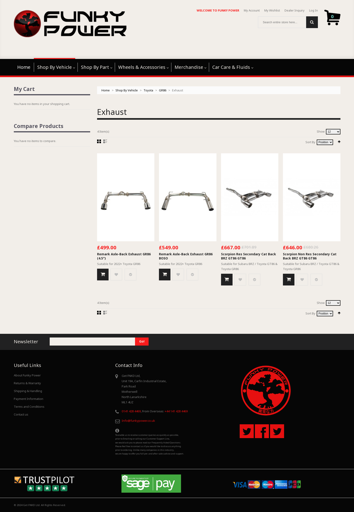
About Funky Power (27, 375)
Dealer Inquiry (295, 10)
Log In (313, 10)
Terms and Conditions (29, 406)
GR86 (162, 90)
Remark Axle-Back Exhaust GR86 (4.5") (124, 256)
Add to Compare (130, 274)
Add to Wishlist (116, 274)
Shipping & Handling (28, 391)
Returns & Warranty (27, 383)
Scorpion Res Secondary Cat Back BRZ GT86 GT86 (248, 256)
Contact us (21, 414)
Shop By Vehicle (126, 90)
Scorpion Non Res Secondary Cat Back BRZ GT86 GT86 (310, 256)
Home (105, 90)
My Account (252, 10)
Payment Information (28, 399)
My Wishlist (272, 10)
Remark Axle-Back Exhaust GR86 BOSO (186, 256)
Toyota (148, 90)
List (105, 141)
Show (321, 131)
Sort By (310, 142)
